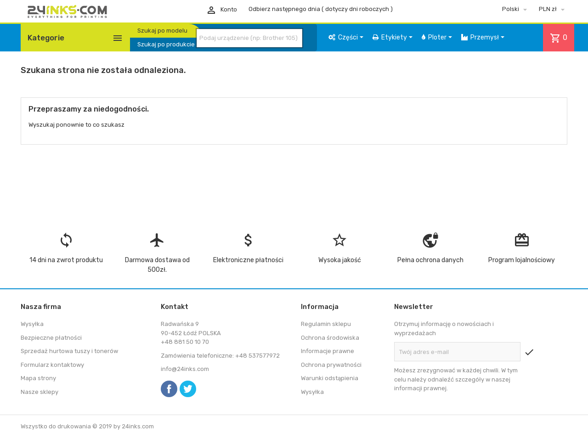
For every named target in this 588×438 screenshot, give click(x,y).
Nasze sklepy (39, 391)
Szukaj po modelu (162, 30)
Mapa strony (38, 378)
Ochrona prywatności (331, 364)
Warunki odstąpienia (329, 378)
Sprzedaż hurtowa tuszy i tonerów (69, 351)
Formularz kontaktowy (52, 364)
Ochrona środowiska (330, 337)
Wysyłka (32, 323)
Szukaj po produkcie (166, 44)
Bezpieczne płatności (51, 337)
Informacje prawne (327, 351)
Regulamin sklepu (326, 323)
